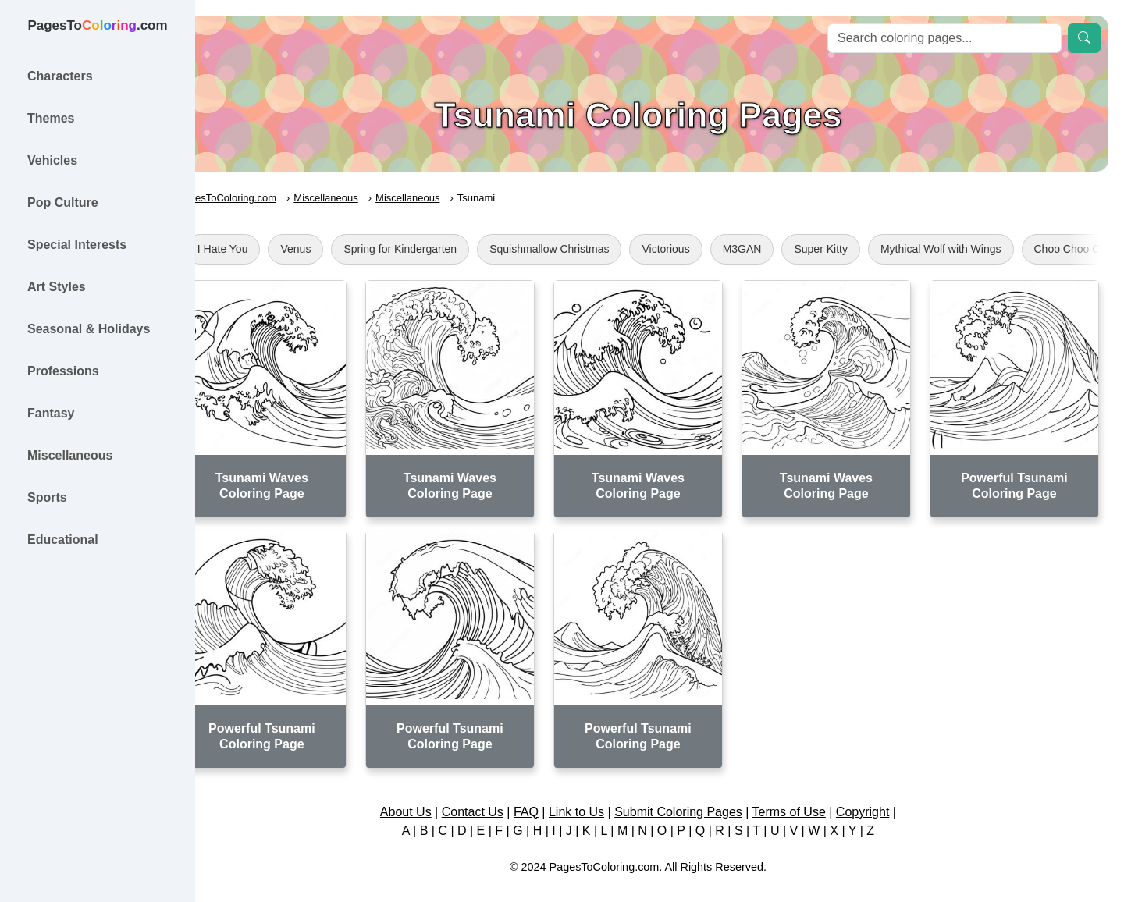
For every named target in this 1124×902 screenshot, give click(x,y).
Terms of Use (810, 794)
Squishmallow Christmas (592, 249)
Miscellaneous (369, 198)
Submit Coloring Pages (700, 794)
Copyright (883, 794)
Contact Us (494, 794)
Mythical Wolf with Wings (983, 249)
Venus (339, 249)
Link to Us (598, 794)
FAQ (547, 794)
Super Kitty (864, 249)
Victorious (709, 249)
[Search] (944, 38)
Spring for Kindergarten (443, 249)
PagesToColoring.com (269, 198)
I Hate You (265, 249)
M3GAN (785, 249)
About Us (427, 794)
